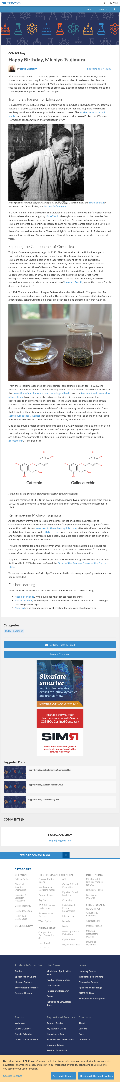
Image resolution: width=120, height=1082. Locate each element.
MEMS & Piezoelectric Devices (92, 933)
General (68, 875)
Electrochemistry (23, 905)
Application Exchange (90, 987)
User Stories (53, 985)
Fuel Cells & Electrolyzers (21, 917)
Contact (102, 9)
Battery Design (22, 879)
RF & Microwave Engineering (46, 907)
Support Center (55, 1023)
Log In (88, 9)
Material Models (94, 925)
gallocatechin (15, 440)
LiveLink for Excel (94, 889)
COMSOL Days (23, 1028)
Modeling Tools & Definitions (70, 933)
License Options (23, 982)
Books (50, 996)
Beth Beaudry (28, 68)
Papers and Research (58, 990)
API (64, 879)
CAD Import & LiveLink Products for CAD (94, 881)
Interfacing (94, 875)
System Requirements (26, 987)
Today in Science (14, 631)
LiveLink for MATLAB (92, 896)
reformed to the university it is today (56, 528)
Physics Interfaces (71, 944)
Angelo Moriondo (24, 596)
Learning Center (87, 971)
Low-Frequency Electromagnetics (46, 888)
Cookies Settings (12, 1075)
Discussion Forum (88, 982)
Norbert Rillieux (23, 600)
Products (20, 971)
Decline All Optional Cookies (96, 1076)
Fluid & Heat (46, 928)
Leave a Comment (60, 654)
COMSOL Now (24, 926)
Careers (83, 1028)
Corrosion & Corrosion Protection (21, 897)
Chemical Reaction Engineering (20, 887)
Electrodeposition (23, 910)
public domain (96, 202)
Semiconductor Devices (45, 915)
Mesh (65, 926)
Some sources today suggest (24, 415)
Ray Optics (43, 900)
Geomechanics (93, 920)
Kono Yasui (52, 216)
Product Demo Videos (58, 979)
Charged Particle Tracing (46, 880)
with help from (50, 532)
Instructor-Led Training (91, 976)
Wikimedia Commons (54, 206)
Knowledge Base (56, 1034)
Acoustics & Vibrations (92, 914)
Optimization (68, 939)
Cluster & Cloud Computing (70, 886)
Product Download (57, 1050)
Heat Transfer (45, 943)
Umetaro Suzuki (73, 282)
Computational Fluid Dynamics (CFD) (46, 935)
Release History (23, 993)
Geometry (67, 900)
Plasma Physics (45, 894)
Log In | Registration (60, 840)
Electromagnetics (51, 875)
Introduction (68, 916)
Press (82, 1034)
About (82, 1023)
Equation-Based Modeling (70, 893)
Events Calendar (23, 1034)
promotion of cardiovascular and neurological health (42, 393)
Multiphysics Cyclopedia (92, 998)
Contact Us (84, 1039)
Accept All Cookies (63, 1076)
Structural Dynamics (91, 943)
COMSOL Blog (16, 53)
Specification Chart (25, 976)
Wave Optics (44, 921)
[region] (60, 1068)
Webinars (20, 1023)
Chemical (21, 875)
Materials (66, 921)
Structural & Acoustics (95, 906)
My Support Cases (56, 1028)
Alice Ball (20, 608)
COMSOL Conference (26, 1039)
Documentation (55, 1044)
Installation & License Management (68, 908)
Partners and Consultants (60, 1039)
